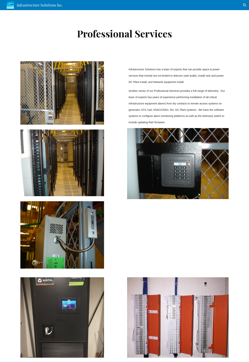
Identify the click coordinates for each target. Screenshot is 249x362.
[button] (244, 5)
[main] (124, 33)
